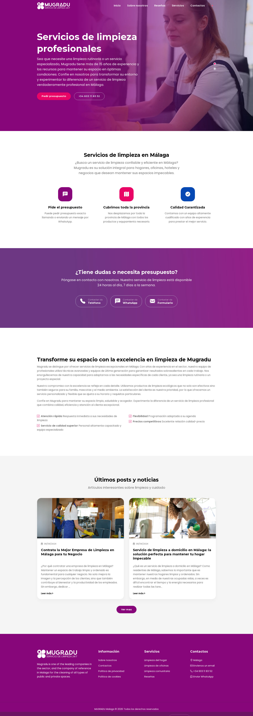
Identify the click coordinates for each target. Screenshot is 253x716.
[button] (214, 63)
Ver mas (126, 609)
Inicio (117, 5)
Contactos (197, 5)
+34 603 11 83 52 (89, 96)
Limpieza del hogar (155, 660)
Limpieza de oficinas (156, 665)
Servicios (178, 5)
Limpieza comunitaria (157, 671)
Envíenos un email (202, 665)
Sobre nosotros (137, 5)
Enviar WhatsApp (201, 676)
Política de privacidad (111, 671)
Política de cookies (109, 676)
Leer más (47, 593)
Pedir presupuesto (54, 96)
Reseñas (159, 5)
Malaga (196, 660)
